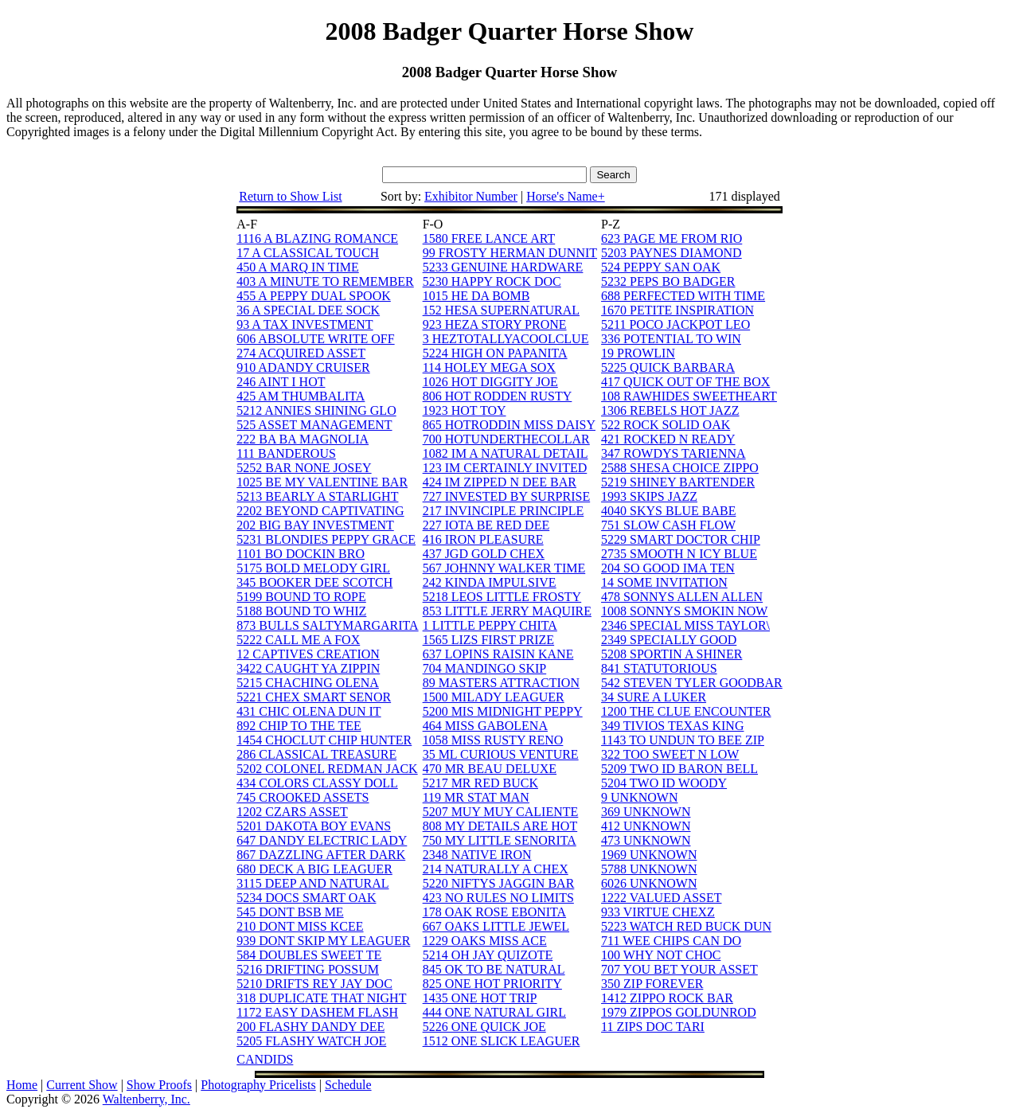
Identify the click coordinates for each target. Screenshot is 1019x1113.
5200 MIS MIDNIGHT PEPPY (503, 711)
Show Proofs (159, 1085)
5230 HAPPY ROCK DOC (492, 281)
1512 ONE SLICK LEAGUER (501, 1041)
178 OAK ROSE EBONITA (495, 912)
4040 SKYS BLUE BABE (668, 510)
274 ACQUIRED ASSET (300, 353)
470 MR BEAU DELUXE (489, 768)
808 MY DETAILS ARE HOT (500, 826)
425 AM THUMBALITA (300, 396)
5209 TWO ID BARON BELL (679, 768)
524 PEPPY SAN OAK (660, 267)
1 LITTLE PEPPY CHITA (490, 625)
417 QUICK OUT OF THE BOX (685, 382)
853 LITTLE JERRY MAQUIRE (507, 611)
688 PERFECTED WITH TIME (683, 296)
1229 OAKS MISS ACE (485, 940)
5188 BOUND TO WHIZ (301, 611)
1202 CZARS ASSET (292, 811)
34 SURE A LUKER (653, 697)
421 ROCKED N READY (668, 439)
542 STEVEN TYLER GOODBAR (692, 682)
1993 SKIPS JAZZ (649, 496)
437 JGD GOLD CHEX (484, 553)
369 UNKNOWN (645, 811)
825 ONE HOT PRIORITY (492, 983)
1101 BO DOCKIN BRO (300, 553)
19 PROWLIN (638, 353)
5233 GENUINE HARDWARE (503, 267)
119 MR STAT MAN (476, 797)
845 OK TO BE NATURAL (494, 969)
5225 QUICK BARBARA (668, 367)
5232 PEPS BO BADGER (668, 281)
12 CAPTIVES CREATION (308, 654)
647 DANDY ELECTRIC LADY (321, 840)
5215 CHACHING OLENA (307, 682)
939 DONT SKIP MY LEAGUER (323, 940)
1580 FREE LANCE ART (489, 238)
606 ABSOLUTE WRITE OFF (315, 339)
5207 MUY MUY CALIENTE (501, 811)
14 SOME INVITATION (664, 582)
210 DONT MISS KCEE (299, 926)
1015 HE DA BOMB (476, 296)
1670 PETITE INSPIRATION (677, 310)
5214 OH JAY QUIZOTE (488, 955)
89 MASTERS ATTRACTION (501, 682)
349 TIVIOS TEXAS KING (672, 725)
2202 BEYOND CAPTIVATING (320, 510)
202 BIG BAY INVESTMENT (314, 525)
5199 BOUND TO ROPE (301, 596)
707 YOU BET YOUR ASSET (679, 969)
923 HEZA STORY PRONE (495, 324)
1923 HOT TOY (464, 410)
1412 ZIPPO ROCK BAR (667, 998)
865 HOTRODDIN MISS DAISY (509, 425)
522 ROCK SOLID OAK (665, 425)
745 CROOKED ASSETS (302, 797)
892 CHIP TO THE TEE (298, 725)
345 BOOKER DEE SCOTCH (314, 582)
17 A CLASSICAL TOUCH (307, 253)
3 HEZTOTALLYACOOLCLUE (506, 339)
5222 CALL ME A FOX (298, 639)
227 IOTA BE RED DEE (486, 525)
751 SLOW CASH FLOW (668, 525)
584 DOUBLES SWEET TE (308, 955)
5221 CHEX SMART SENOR (313, 697)
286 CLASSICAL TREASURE (316, 754)
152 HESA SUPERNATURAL (501, 310)
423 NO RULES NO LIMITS (498, 897)
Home (21, 1085)
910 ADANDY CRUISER (302, 367)
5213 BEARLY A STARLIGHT (317, 496)
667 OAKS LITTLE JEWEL (496, 926)
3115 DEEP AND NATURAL (312, 883)
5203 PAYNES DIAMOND (671, 253)
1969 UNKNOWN (649, 854)
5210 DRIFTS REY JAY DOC (314, 983)
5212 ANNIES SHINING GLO (316, 410)
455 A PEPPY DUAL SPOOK (313, 296)
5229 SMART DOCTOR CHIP (680, 539)
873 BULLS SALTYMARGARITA (327, 625)
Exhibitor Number (470, 196)
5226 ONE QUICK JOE (484, 1026)
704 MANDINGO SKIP (485, 668)
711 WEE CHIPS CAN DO (671, 940)
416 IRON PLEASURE (483, 539)
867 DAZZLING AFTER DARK (320, 854)
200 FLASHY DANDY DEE (310, 1026)
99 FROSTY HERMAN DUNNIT (510, 253)
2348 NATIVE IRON (477, 854)
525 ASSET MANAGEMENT (314, 425)
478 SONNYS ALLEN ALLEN (682, 596)
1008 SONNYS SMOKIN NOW (684, 611)
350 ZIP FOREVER (652, 983)
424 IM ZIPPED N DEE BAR (499, 482)
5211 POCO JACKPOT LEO (675, 324)
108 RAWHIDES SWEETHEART (689, 396)
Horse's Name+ (565, 196)
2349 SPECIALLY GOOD (668, 639)
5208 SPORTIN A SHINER (671, 654)
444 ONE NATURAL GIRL (494, 1012)
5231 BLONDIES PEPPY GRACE (326, 539)
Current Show (81, 1085)
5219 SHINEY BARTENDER (678, 482)
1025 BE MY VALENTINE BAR (322, 482)
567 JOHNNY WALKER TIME (504, 568)
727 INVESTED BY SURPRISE (507, 496)
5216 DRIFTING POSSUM (307, 969)
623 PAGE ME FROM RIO (671, 238)
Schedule (348, 1085)
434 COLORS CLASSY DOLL (317, 783)
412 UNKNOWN (645, 826)
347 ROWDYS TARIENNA (673, 453)
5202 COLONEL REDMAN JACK (326, 768)
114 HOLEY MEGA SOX (489, 367)
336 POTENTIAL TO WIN (671, 339)
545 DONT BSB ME (289, 912)
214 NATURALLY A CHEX (495, 869)
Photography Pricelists (258, 1085)
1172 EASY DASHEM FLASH (317, 1012)
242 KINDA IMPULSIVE (489, 582)
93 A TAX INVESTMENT (304, 324)
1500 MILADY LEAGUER (493, 697)
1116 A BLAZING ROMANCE (317, 238)
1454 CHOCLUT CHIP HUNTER (324, 740)
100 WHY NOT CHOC (660, 955)
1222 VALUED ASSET (661, 897)
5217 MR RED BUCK (480, 783)
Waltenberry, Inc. (146, 1099)
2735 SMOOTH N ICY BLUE (679, 553)
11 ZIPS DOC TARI (653, 1026)
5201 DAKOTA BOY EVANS (313, 826)
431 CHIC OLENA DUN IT (308, 711)
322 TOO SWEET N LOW (670, 754)
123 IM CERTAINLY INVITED (505, 467)
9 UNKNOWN (639, 797)
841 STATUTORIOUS (659, 668)
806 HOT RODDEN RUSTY (497, 396)
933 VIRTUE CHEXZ (658, 912)
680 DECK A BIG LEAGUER (314, 869)
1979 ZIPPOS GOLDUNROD (678, 1012)
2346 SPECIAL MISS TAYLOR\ (685, 625)
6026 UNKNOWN (649, 883)
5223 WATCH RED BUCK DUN (686, 926)
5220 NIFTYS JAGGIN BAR (499, 883)
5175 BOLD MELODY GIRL (313, 568)
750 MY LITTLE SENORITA (499, 840)
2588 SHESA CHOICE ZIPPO (680, 467)
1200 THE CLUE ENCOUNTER (686, 711)
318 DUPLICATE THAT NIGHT (321, 998)
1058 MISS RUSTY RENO (493, 740)
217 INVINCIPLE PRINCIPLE (503, 510)
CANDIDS (264, 1059)
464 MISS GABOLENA (485, 725)
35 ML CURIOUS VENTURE (501, 754)
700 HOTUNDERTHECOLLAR (506, 439)
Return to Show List (290, 196)
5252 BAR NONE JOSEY (303, 467)
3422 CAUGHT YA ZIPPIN (308, 668)
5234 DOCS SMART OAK (306, 897)
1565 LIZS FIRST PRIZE (489, 639)
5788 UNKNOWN (649, 869)
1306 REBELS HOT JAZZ (670, 410)
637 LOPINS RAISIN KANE (498, 654)
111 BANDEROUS (286, 453)
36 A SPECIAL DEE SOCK (308, 310)
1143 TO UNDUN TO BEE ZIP (682, 740)
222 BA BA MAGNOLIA (302, 439)
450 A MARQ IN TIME (297, 267)
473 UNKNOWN (645, 840)
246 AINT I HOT (280, 382)
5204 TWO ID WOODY (664, 783)
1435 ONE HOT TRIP (480, 998)
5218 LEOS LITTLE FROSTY (502, 596)
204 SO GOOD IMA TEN (668, 568)
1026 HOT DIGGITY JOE (490, 382)
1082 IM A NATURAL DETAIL (505, 453)
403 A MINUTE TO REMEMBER (325, 281)
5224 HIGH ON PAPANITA (495, 353)
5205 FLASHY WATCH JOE (311, 1041)
